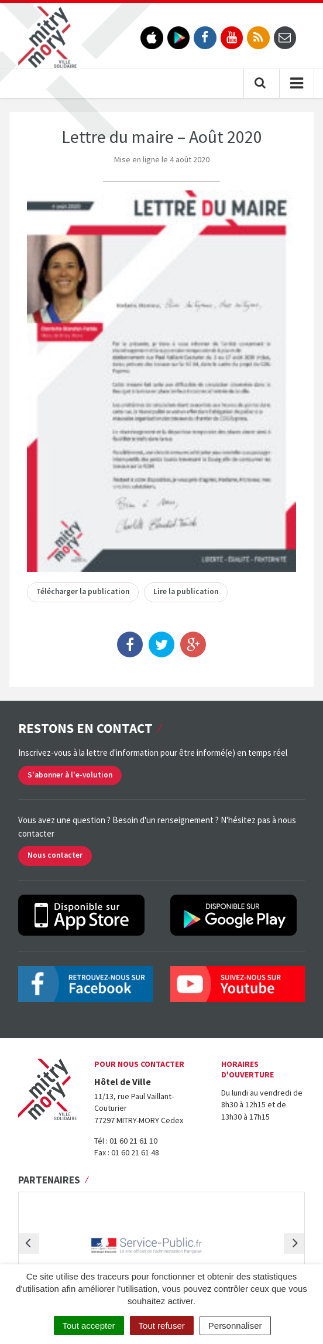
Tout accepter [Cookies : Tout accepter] (89, 1326)
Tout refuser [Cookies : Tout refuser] (162, 1326)
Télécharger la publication (82, 591)
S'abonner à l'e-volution (70, 775)
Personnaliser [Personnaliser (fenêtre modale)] (235, 1326)
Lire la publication (185, 591)
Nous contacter (55, 855)
